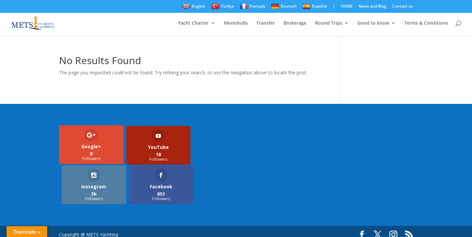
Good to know (373, 23)
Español (315, 6)
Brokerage (295, 23)
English (194, 6)
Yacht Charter (193, 23)
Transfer (265, 23)
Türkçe (222, 6)
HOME (347, 6)
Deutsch (284, 6)
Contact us (402, 6)
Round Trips (328, 23)
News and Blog (372, 6)
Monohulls (236, 23)
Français (252, 6)
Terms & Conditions (426, 23)
